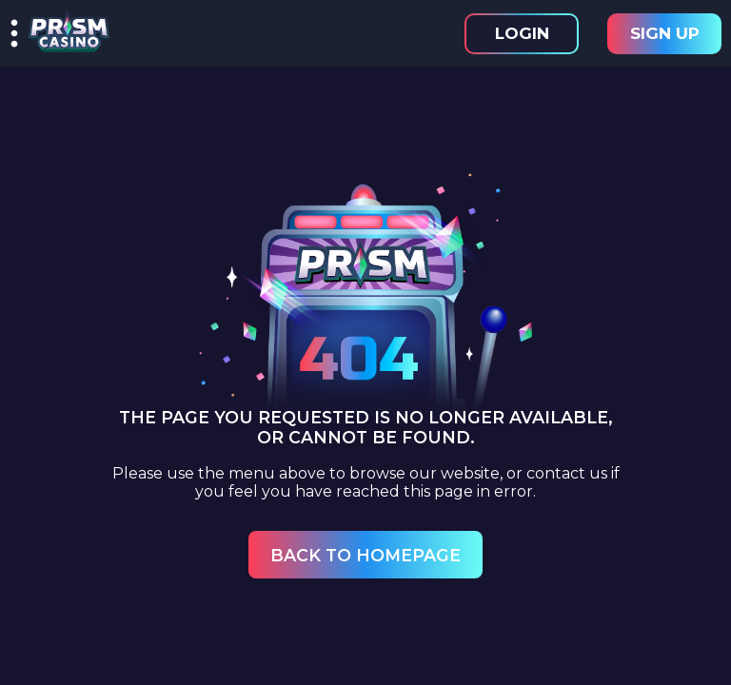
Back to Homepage (365, 555)
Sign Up (665, 33)
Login (522, 33)
